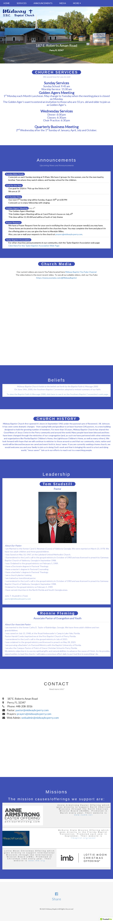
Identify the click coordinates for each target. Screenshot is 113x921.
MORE (77, 3)
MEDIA (62, 3)
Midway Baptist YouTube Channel (81, 272)
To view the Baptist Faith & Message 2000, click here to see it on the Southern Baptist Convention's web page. (58, 394)
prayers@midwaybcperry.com (68, 234)
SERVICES (21, 3)
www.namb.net (83, 815)
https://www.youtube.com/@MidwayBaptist (56, 278)
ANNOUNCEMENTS (43, 3)
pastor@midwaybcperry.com (18, 599)
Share (56, 899)
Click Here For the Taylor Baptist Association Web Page (33, 245)
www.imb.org (37, 861)
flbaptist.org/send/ (83, 838)
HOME (7, 3)
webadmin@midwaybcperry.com (40, 717)
